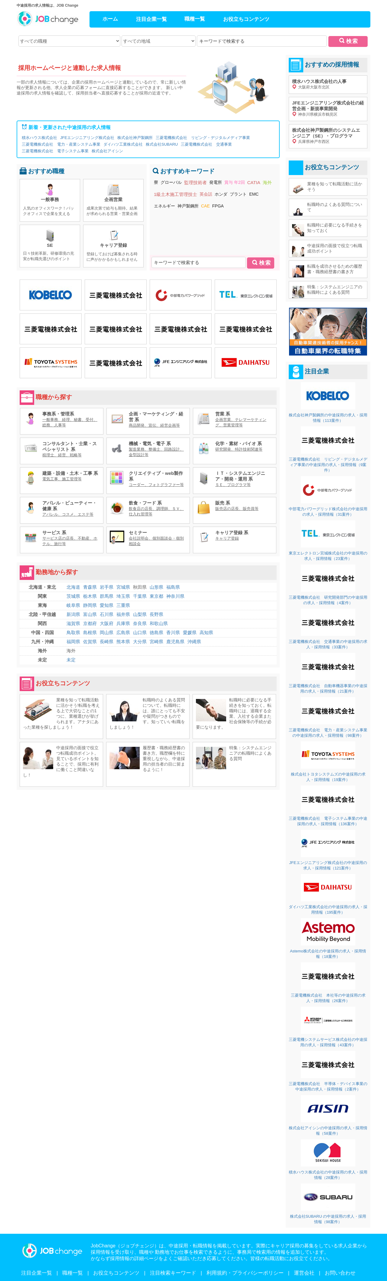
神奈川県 (175, 596)
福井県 (123, 614)
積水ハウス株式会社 (39, 137)
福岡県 (73, 641)
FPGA (218, 206)
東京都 (156, 596)
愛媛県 (190, 632)
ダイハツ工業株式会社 (123, 144)
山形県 (156, 587)
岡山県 (106, 632)
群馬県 (106, 596)
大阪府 (106, 623)
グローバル (171, 182)
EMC (254, 194)
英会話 (206, 194)
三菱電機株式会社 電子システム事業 (55, 151)
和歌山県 (159, 623)
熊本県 (123, 641)
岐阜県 (73, 605)
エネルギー (164, 206)
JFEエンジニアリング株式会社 (87, 137)
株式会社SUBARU (162, 144)
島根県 (90, 632)
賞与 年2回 (234, 182)
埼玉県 (123, 596)
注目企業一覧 (151, 19)
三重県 (123, 605)
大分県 (140, 641)
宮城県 (123, 587)
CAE (205, 206)
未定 (71, 659)
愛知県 (106, 605)
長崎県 (106, 641)
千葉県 (140, 596)
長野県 (156, 614)
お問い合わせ (340, 1273)
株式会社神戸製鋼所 (135, 137)
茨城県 (73, 596)
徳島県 (156, 632)
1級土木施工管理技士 (175, 194)
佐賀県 (90, 641)
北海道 (73, 587)
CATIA (253, 182)
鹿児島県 (175, 641)
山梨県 (140, 614)
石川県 (106, 614)
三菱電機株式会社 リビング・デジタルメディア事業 (203, 137)
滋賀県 (73, 623)
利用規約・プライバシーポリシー (245, 1273)
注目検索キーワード (173, 1273)
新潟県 (73, 614)
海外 (267, 182)
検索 (352, 41)
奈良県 (140, 623)
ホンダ (221, 194)
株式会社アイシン (107, 151)
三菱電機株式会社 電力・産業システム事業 (61, 144)
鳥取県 (73, 632)
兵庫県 (123, 623)
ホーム (110, 19)
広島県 (123, 632)
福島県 (173, 587)
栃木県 (90, 596)
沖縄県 (194, 641)
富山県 (90, 614)
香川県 (173, 632)
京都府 (90, 623)
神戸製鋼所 (188, 206)
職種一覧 (194, 19)
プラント (238, 194)
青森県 (90, 587)
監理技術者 (195, 182)
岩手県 (106, 587)
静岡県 (90, 605)
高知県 (206, 632)
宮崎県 (156, 641)
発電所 (215, 182)
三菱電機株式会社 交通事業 (206, 144)
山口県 (140, 632)
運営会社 (304, 1273)
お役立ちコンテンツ (246, 19)
